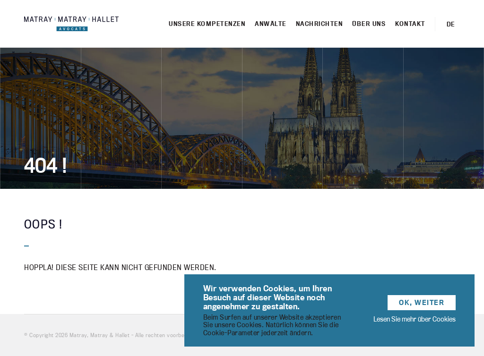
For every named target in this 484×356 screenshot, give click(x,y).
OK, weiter (421, 302)
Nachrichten (319, 23)
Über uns (369, 23)
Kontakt (410, 23)
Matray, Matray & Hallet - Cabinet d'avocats (71, 23)
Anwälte (270, 23)
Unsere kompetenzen (207, 23)
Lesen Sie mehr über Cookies (414, 318)
